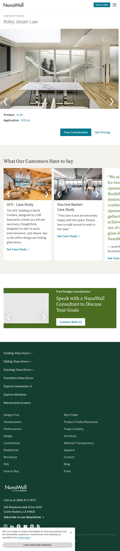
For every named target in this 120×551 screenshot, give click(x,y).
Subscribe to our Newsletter (24, 517)
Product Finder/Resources (81, 422)
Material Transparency (79, 443)
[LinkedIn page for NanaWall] (13, 527)
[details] (29, 184)
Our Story (70, 436)
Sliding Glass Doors (17, 361)
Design (9, 436)
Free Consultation (74, 132)
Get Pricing (101, 132)
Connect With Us (71, 322)
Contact (69, 457)
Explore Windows (16, 394)
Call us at (11, 500)
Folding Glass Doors (18, 353)
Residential (12, 450)
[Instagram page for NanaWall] (7, 526)
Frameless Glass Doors (20, 378)
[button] (113, 5)
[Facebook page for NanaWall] (20, 526)
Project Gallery (74, 429)
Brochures (11, 457)
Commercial (13, 443)
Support (69, 450)
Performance (13, 429)
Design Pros (13, 415)
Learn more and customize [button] (37, 545)
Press (67, 471)
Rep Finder (71, 415)
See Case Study (18, 249)
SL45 (21, 115)
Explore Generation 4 (19, 386)
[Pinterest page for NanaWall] (33, 526)
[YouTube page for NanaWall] (27, 526)
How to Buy (100, 4)
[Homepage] (15, 5)
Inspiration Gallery (15, 15)
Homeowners (14, 422)
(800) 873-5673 (27, 500)
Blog (67, 464)
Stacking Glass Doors (19, 370)
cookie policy (24, 537)
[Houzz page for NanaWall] (39, 526)
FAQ (7, 464)
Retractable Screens (18, 403)
